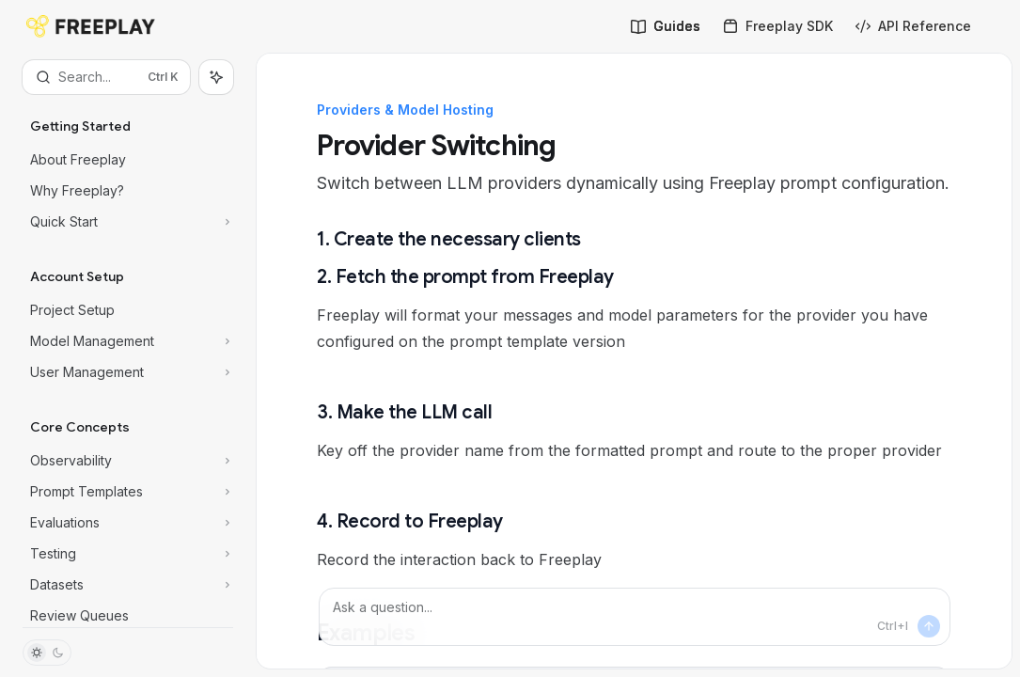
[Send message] (929, 626)
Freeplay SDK (778, 26)
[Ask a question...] (634, 617)
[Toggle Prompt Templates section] (128, 492)
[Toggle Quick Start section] (128, 222)
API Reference (913, 26)
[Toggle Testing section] (128, 554)
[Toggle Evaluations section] (128, 523)
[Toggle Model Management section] (128, 341)
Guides (665, 26)
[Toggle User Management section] (128, 372)
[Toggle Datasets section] (128, 585)
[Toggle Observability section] (128, 461)
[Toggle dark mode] (47, 652)
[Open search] (106, 77)
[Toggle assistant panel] (216, 77)
